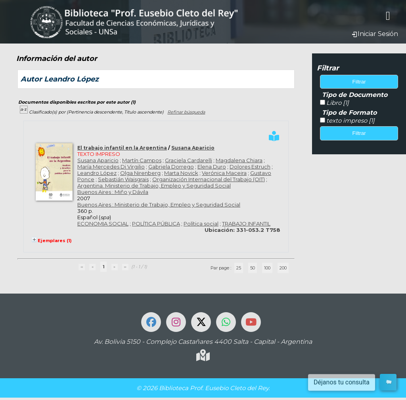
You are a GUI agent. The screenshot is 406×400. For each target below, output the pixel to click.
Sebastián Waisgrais (123, 179)
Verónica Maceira (224, 173)
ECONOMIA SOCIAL (102, 223)
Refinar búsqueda (186, 112)
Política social (201, 223)
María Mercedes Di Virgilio (111, 166)
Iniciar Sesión (374, 34)
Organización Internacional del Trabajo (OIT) (208, 179)
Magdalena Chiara (239, 160)
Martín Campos (141, 160)
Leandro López (97, 173)
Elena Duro (211, 166)
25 (238, 268)
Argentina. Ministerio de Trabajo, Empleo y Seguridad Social (154, 185)
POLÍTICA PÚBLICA (156, 223)
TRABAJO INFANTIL (246, 223)
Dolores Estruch (250, 166)
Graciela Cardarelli (188, 160)
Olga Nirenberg (140, 173)
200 (283, 268)
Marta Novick (181, 173)
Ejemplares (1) (55, 240)
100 (267, 268)
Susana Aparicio (192, 148)
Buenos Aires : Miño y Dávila (112, 192)
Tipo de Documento (354, 95)
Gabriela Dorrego (171, 166)
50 (252, 268)
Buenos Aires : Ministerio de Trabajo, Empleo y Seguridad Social (158, 204)
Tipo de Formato (349, 112)
